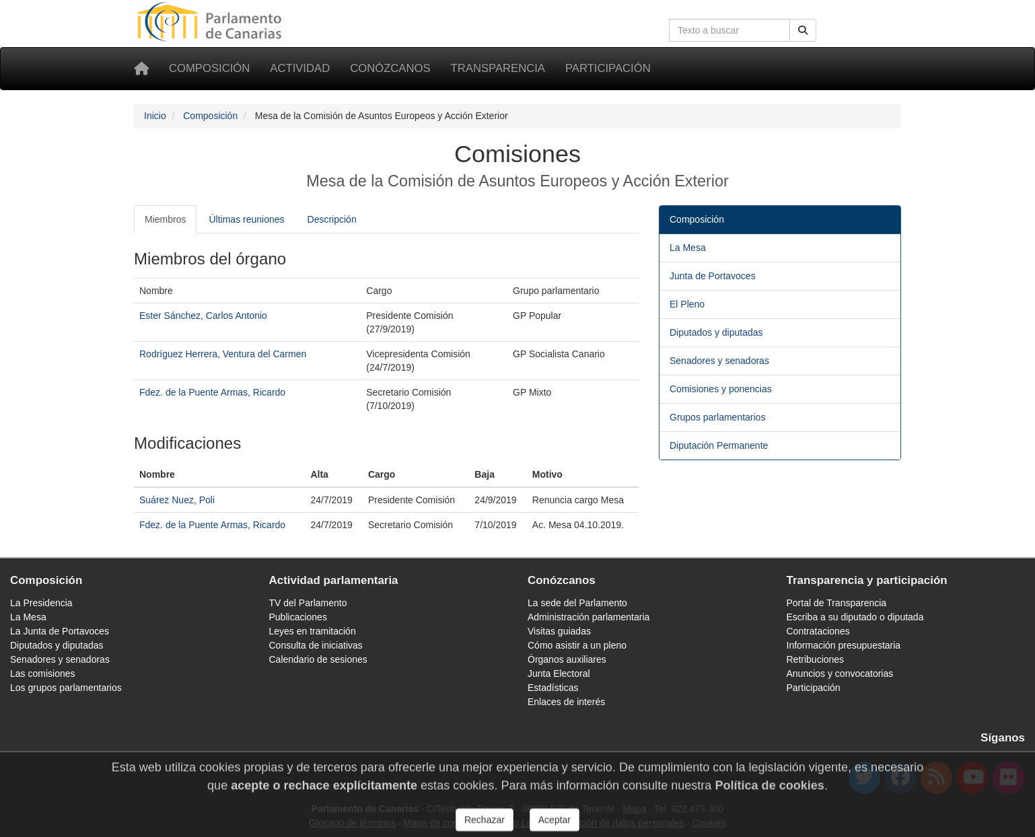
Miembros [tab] (165, 219)
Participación (608, 68)
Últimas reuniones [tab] (246, 219)
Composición (209, 68)
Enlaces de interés (566, 701)
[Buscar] (802, 30)
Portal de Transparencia (837, 602)
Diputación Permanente (719, 445)
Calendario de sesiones (318, 659)
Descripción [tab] (332, 219)
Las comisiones (42, 673)
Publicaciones (298, 617)
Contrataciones (818, 631)
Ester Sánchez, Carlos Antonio (203, 315)
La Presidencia (41, 602)
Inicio (155, 115)
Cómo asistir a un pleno (577, 645)
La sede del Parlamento (577, 602)
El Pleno (687, 304)
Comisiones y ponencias (721, 389)
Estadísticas (553, 687)
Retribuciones (816, 659)
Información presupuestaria (844, 645)
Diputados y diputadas (716, 332)
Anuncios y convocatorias (840, 673)
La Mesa (688, 247)
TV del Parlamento (308, 602)
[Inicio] (141, 68)
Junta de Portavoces (713, 275)
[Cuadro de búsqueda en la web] (729, 30)
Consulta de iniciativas (316, 645)
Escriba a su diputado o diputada (855, 617)
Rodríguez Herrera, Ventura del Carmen (222, 354)
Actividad (300, 68)
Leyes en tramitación (312, 631)
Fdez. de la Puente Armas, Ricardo (212, 392)
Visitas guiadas (559, 631)
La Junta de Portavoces (59, 631)
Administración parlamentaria (588, 617)
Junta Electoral (559, 673)
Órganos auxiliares (567, 659)
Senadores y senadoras (719, 360)
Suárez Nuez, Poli (177, 500)
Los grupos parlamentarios (66, 687)
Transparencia (498, 68)
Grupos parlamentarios (717, 417)
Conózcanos (390, 68)
